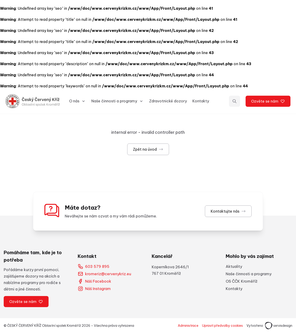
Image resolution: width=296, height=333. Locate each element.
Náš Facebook (94, 281)
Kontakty (200, 101)
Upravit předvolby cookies (222, 326)
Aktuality (234, 266)
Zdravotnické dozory (168, 101)
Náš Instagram (94, 288)
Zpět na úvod (148, 149)
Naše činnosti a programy (248, 274)
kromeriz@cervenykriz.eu (104, 274)
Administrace (188, 326)
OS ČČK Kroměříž (241, 281)
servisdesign (278, 325)
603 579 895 (93, 266)
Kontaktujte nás (228, 211)
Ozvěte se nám (268, 101)
